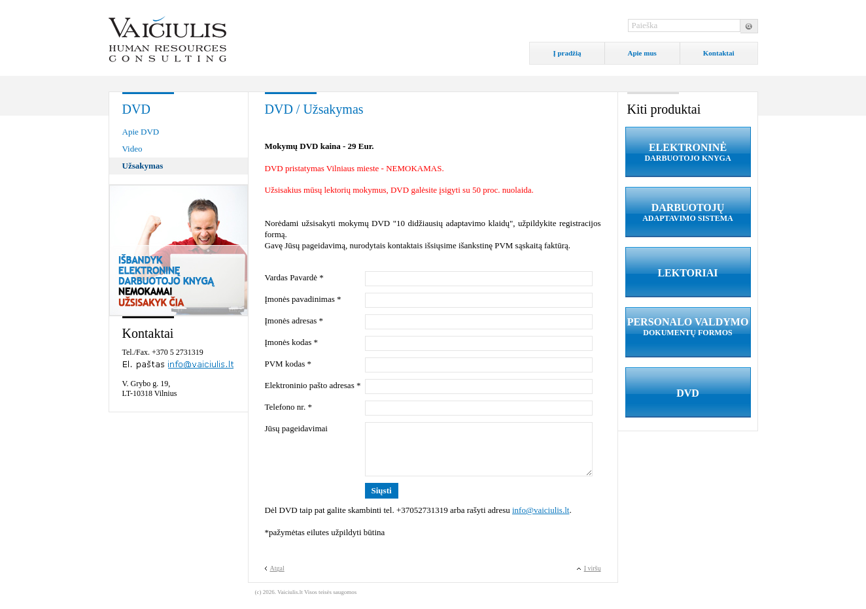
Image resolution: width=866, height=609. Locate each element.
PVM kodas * (288, 364)
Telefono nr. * (288, 407)
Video (132, 149)
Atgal (277, 568)
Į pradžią (567, 53)
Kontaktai (719, 53)
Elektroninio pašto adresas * (313, 385)
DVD (687, 393)
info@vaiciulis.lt (540, 510)
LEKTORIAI (687, 272)
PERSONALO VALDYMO (688, 327)
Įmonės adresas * (294, 320)
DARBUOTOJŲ (688, 212)
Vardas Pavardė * (294, 277)
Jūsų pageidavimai (296, 428)
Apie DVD (141, 132)
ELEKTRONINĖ (688, 152)
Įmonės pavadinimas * (303, 299)
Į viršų (592, 568)
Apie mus (642, 53)
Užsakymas (143, 166)
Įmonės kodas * (292, 342)
